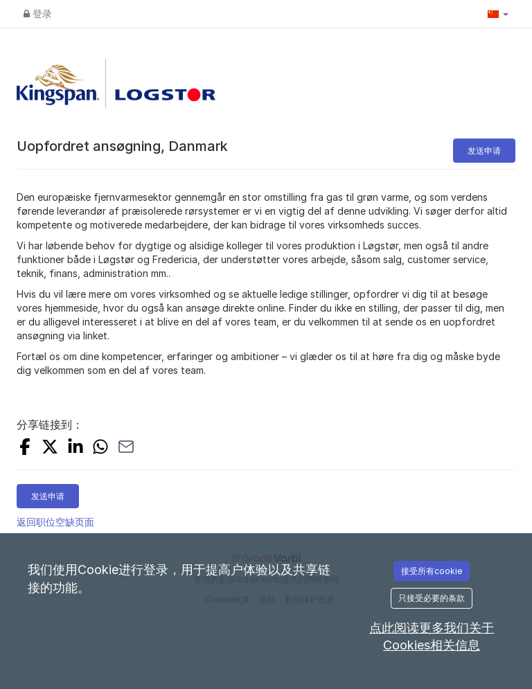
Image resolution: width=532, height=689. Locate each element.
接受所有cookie (431, 571)
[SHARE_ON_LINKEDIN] (75, 448)
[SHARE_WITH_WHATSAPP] (100, 448)
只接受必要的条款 (431, 598)
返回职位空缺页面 (55, 522)
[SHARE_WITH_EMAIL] (126, 448)
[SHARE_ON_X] (50, 448)
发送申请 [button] (484, 150)
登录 (38, 13)
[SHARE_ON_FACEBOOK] (25, 448)
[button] (498, 14)
